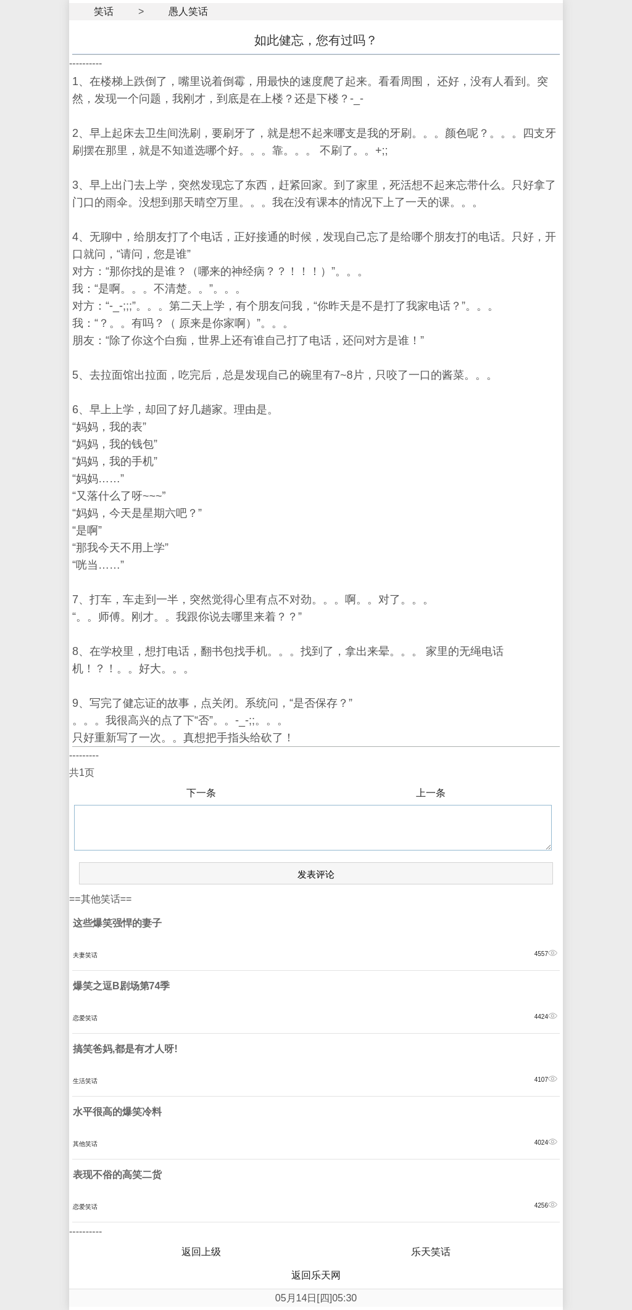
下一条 (201, 793)
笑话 (104, 11)
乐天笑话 (431, 1251)
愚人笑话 (188, 11)
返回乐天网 (316, 1275)
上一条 (431, 793)
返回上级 (201, 1251)
